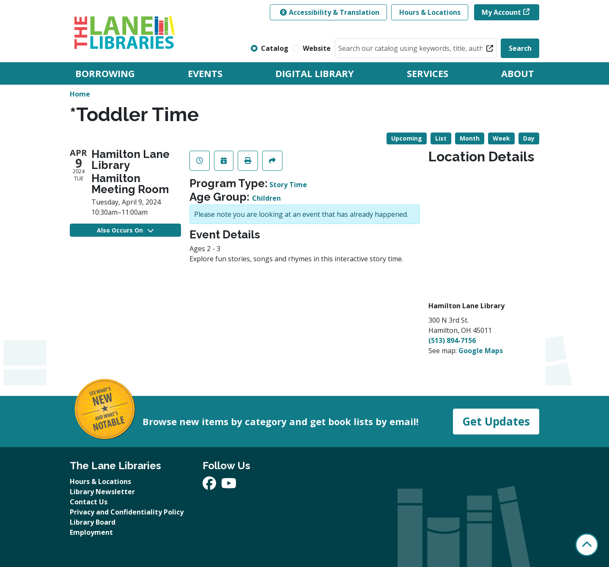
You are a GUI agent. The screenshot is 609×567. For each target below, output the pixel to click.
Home (80, 94)
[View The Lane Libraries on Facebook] (210, 485)
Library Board (92, 522)
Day (529, 138)
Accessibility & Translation (329, 12)
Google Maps (480, 350)
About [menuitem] (517, 73)
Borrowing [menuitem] (105, 73)
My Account (501, 12)
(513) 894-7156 (452, 340)
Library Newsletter (102, 491)
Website (317, 48)
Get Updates (496, 421)
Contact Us (88, 501)
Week (501, 138)
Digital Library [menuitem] (314, 73)
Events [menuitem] (205, 73)
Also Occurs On (125, 230)
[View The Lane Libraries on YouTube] (228, 485)
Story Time (288, 184)
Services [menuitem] (427, 73)
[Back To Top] (586, 544)
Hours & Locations (430, 12)
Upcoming (406, 138)
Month (470, 138)
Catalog (274, 48)
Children (266, 198)
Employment (91, 532)
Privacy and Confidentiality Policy (127, 512)
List (441, 138)
